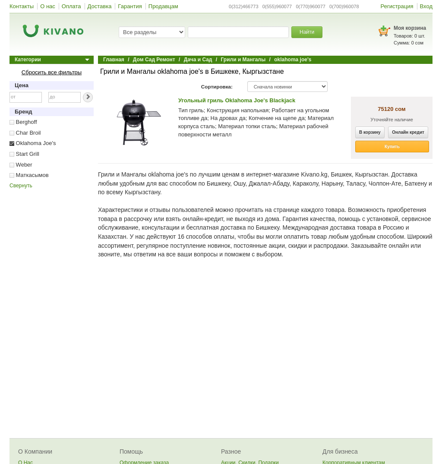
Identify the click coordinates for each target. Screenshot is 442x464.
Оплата (71, 6)
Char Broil (25, 132)
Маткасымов (29, 175)
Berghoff (23, 122)
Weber (20, 164)
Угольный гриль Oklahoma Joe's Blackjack (236, 100)
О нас (47, 6)
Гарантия (130, 6)
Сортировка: (217, 86)
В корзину (370, 132)
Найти (307, 32)
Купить (392, 146)
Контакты (21, 6)
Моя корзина (410, 28)
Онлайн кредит (408, 132)
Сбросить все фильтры (52, 72)
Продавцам (163, 6)
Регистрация (397, 6)
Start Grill (24, 154)
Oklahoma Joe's (32, 143)
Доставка (100, 6)
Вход (426, 6)
